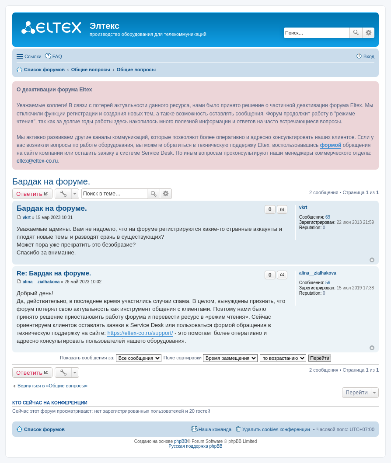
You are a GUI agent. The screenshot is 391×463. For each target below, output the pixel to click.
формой (331, 145)
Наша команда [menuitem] (215, 429)
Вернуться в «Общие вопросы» (52, 385)
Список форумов (44, 429)
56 (327, 282)
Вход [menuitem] (368, 56)
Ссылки (33, 56)
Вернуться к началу (372, 260)
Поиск (356, 33)
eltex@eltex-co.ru (37, 161)
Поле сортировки (211, 357)
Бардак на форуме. (51, 181)
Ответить (29, 194)
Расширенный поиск (368, 33)
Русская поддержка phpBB (195, 446)
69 (327, 217)
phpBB (180, 441)
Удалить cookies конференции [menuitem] (276, 429)
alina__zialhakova (317, 273)
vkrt (303, 207)
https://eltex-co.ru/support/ (140, 333)
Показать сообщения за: (110, 357)
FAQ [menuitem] (57, 56)
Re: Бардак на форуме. (54, 273)
